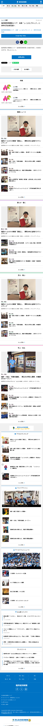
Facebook (17, 689)
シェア (9, 62)
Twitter (21, 689)
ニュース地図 (4, 20)
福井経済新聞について (7, 695)
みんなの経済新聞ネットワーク (21, 720)
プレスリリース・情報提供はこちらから (11, 697)
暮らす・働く (25, 5)
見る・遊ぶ (14, 5)
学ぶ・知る (31, 5)
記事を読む (21, 57)
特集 (37, 5)
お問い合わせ (5, 702)
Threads (26, 689)
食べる (8, 5)
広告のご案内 (5, 704)
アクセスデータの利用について (9, 700)
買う (19, 5)
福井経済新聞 (21, 2)
